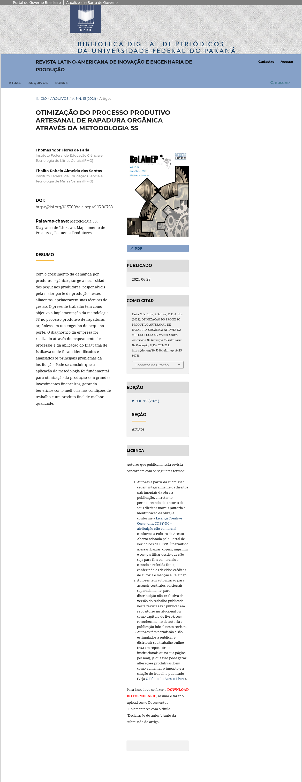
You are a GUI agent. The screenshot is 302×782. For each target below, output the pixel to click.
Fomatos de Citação (152, 365)
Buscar (280, 83)
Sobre (61, 83)
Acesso (287, 61)
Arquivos (38, 83)
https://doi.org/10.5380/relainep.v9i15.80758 (74, 207)
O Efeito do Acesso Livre (165, 678)
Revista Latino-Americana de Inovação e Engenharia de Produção (114, 66)
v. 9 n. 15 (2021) (84, 98)
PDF (138, 248)
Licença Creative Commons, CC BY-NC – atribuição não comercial (159, 523)
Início (41, 98)
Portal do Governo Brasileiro (37, 2)
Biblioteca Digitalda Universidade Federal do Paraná (157, 47)
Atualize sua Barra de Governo (92, 2)
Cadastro (266, 61)
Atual (15, 83)
